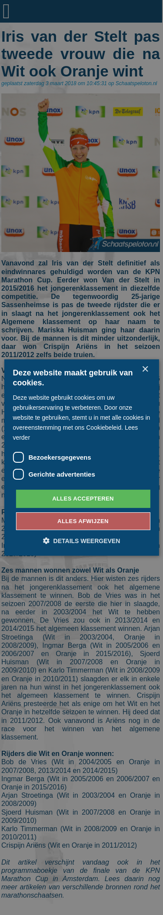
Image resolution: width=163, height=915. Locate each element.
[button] (81, 541)
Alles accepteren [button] (83, 498)
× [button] (145, 369)
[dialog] (81, 457)
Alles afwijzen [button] (83, 521)
